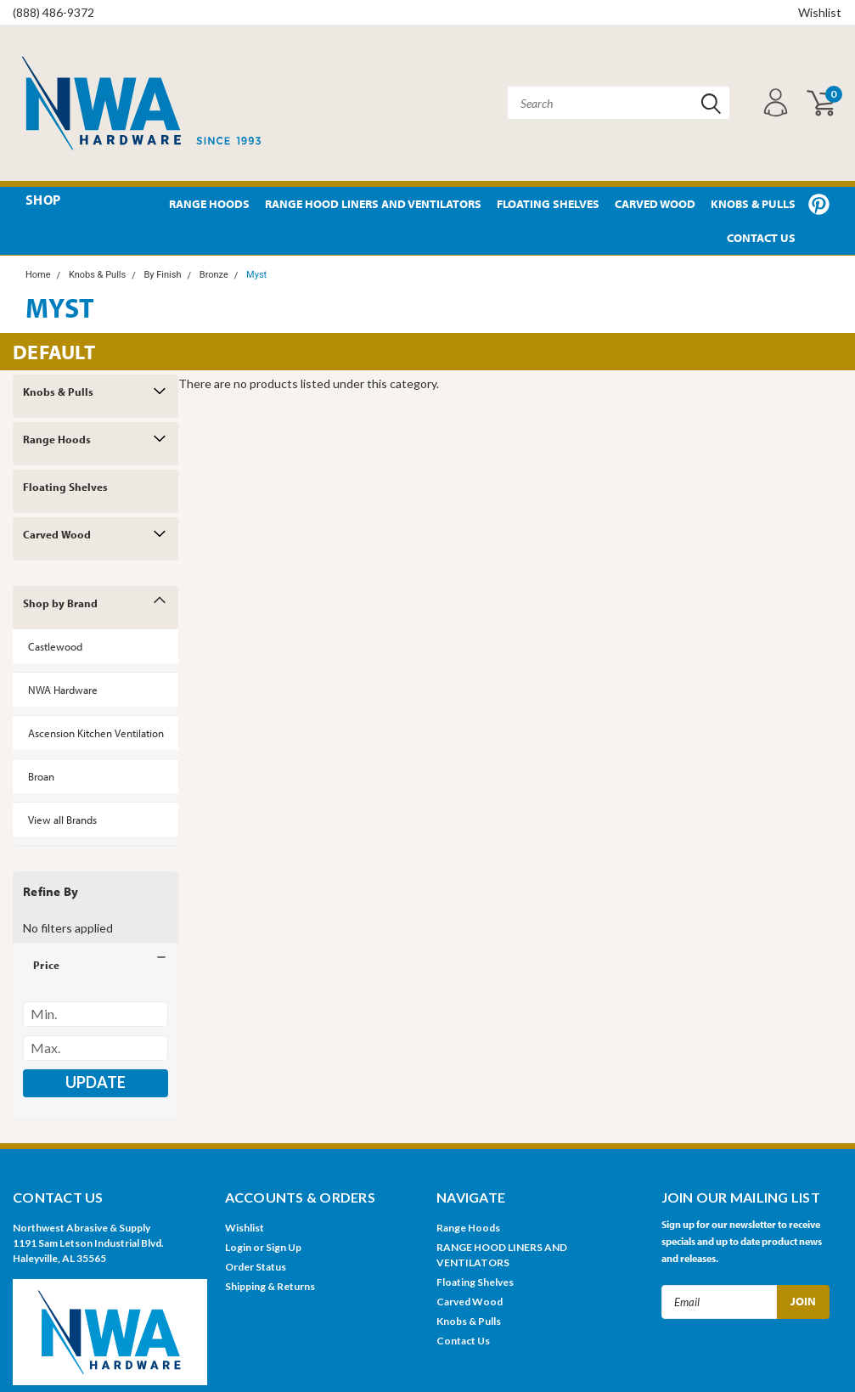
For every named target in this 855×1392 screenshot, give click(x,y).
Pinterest (819, 204)
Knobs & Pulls (753, 203)
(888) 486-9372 (53, 12)
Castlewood (55, 646)
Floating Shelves (548, 203)
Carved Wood (655, 203)
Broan (41, 776)
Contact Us (761, 237)
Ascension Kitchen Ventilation (96, 733)
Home (38, 274)
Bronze (214, 274)
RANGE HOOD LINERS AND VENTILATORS (373, 203)
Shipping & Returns (270, 1286)
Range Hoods (209, 203)
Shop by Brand (60, 603)
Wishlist (819, 12)
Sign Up (283, 1247)
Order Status (255, 1266)
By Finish (162, 274)
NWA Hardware (63, 689)
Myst (256, 274)
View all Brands (62, 819)
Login (238, 1247)
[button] (95, 964)
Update (95, 1082)
